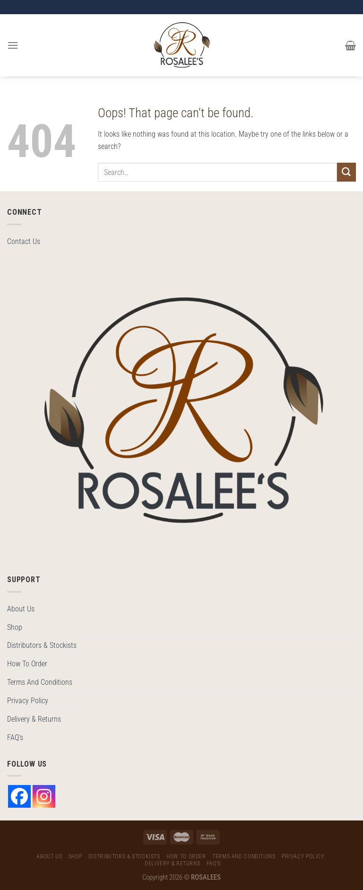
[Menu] (13, 45)
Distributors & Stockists (42, 645)
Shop (14, 627)
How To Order (27, 663)
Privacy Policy (27, 700)
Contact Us (23, 241)
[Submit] (346, 172)
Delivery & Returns (34, 719)
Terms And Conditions (39, 682)
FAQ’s (15, 737)
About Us (21, 608)
